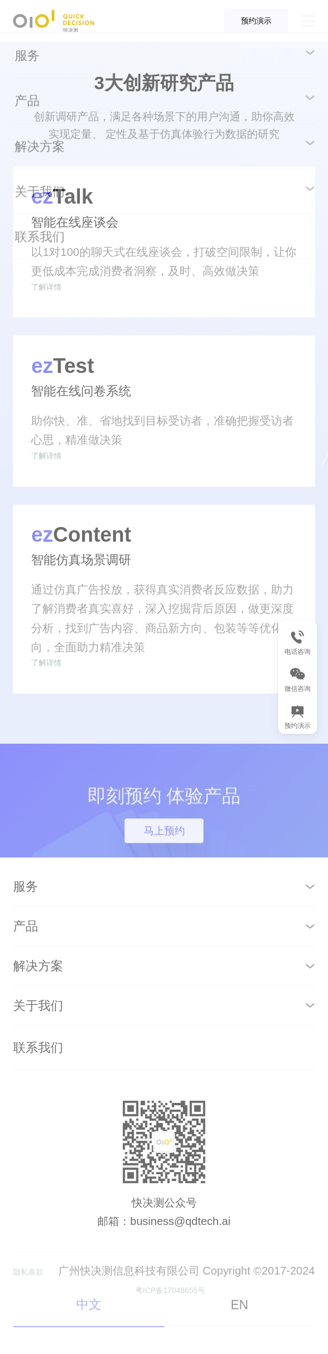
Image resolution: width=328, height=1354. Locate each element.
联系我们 (38, 1094)
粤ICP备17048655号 (184, 1334)
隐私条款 (41, 1316)
